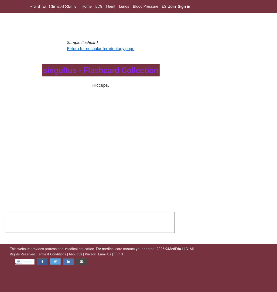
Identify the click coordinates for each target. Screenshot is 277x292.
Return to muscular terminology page (100, 48)
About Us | (77, 254)
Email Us (104, 254)
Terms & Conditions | (53, 254)
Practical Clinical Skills (53, 6)
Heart (111, 6)
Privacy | (91, 254)
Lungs (124, 6)
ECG (98, 6)
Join (172, 6)
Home (87, 6)
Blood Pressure (145, 6)
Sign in (184, 6)
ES (164, 6)
